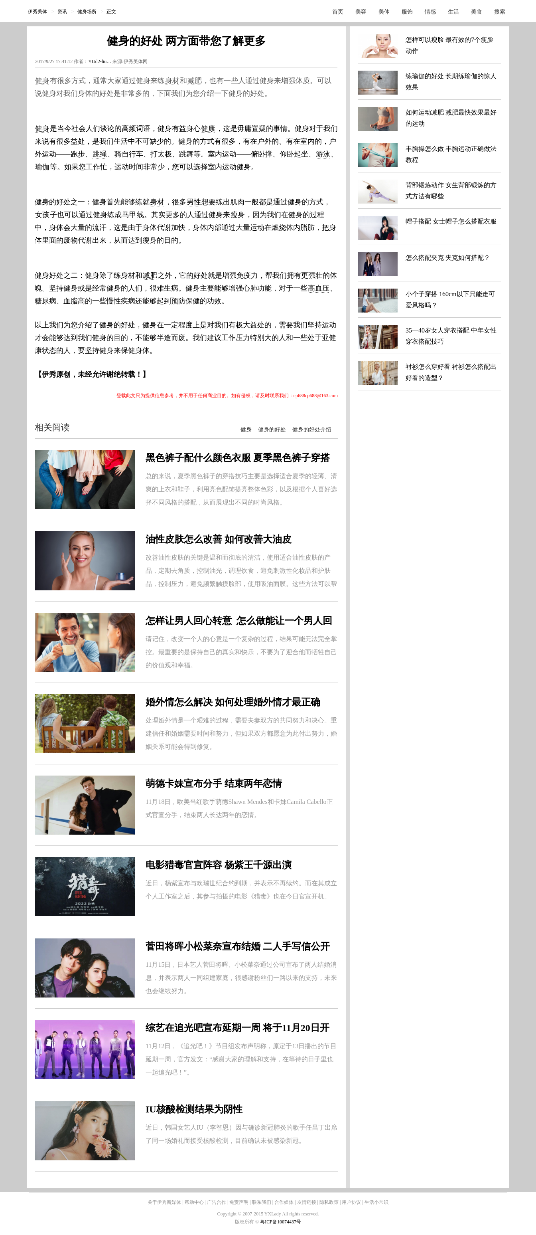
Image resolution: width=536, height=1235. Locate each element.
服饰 (407, 12)
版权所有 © (247, 1222)
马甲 (129, 215)
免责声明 (238, 1202)
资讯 (62, 11)
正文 (111, 11)
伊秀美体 (37, 11)
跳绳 (100, 154)
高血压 (318, 288)
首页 (337, 12)
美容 (361, 12)
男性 (194, 202)
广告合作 (216, 1202)
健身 (42, 81)
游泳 (323, 154)
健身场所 (87, 11)
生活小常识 (376, 1202)
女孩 (42, 215)
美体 (384, 12)
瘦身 (238, 215)
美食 (476, 12)
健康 (208, 129)
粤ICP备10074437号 (280, 1222)
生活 (453, 12)
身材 (172, 81)
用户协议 (351, 1202)
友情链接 (306, 1202)
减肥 (194, 81)
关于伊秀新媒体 (164, 1202)
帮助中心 (194, 1202)
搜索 (499, 12)
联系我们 (261, 1202)
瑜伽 (42, 167)
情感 (430, 12)
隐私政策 (329, 1202)
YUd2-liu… (99, 61)
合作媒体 (284, 1202)
